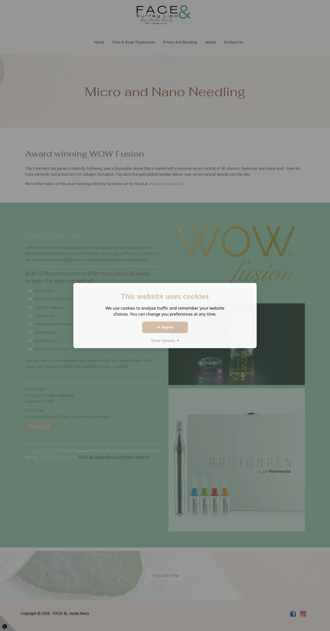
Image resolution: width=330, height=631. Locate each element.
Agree (165, 327)
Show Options (165, 340)
